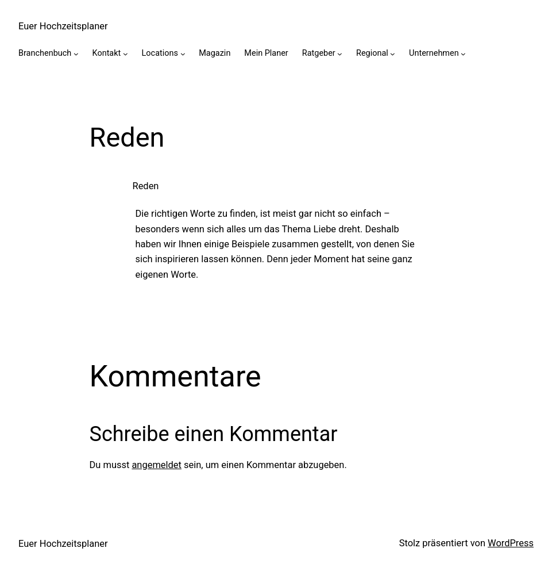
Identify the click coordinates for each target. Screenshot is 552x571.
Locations (160, 53)
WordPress (511, 543)
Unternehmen (434, 53)
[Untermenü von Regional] (392, 53)
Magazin (214, 53)
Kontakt (106, 53)
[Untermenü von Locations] (183, 53)
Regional (372, 53)
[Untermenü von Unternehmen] (463, 53)
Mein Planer (266, 53)
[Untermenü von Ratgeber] (339, 53)
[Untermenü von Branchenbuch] (76, 53)
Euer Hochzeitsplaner (63, 26)
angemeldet (157, 464)
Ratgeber (318, 53)
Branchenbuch (44, 53)
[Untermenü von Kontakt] (125, 53)
